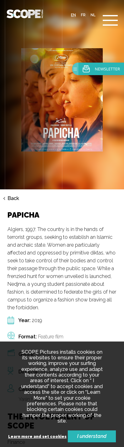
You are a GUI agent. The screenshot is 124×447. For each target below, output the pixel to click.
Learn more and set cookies (37, 437)
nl (93, 15)
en (73, 15)
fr (83, 15)
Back (13, 198)
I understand (92, 436)
